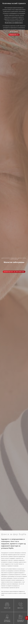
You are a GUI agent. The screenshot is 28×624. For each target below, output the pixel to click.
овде (16, 31)
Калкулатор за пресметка (14, 271)
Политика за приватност (14, 22)
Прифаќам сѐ (14, 34)
